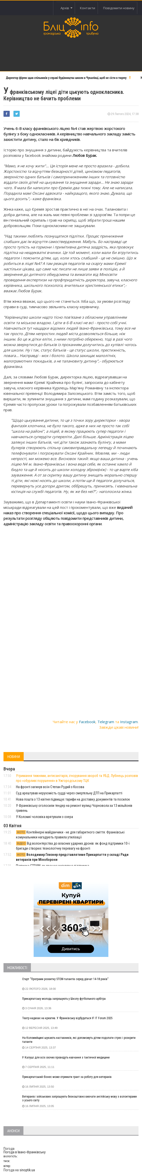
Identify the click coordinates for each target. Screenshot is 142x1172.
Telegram (105, 721)
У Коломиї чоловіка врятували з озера (44, 817)
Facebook (87, 721)
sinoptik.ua (27, 1170)
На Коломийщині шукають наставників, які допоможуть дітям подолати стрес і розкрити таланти (79, 1040)
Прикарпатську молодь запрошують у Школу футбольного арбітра (64, 998)
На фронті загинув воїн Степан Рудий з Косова (50, 787)
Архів (66, 8)
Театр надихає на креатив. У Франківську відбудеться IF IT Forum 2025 (67, 1018)
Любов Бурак (84, 155)
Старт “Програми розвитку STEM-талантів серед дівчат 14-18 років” (65, 979)
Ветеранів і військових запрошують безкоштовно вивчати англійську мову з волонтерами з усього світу (79, 1098)
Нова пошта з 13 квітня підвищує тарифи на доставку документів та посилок (73, 799)
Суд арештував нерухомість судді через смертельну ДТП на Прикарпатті (69, 793)
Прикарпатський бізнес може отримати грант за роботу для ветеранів (67, 1077)
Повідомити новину (119, 8)
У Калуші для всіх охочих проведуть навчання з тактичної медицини (66, 1057)
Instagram (129, 721)
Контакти (87, 8)
